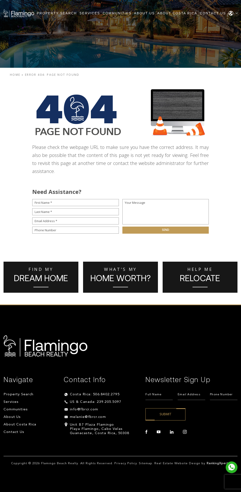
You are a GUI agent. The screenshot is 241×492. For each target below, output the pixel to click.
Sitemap (145, 463)
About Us (144, 13)
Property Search (57, 13)
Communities (117, 13)
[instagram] (185, 432)
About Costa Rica (177, 13)
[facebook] (146, 432)
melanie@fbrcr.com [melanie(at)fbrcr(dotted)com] (88, 417)
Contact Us (213, 13)
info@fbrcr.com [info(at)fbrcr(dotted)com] (84, 409)
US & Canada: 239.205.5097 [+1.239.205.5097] (95, 402)
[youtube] (159, 432)
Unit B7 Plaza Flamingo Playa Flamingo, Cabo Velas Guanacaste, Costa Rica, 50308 (99, 429)
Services (90, 13)
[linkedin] (171, 432)
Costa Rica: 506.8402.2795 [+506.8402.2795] (95, 394)
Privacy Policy (125, 463)
